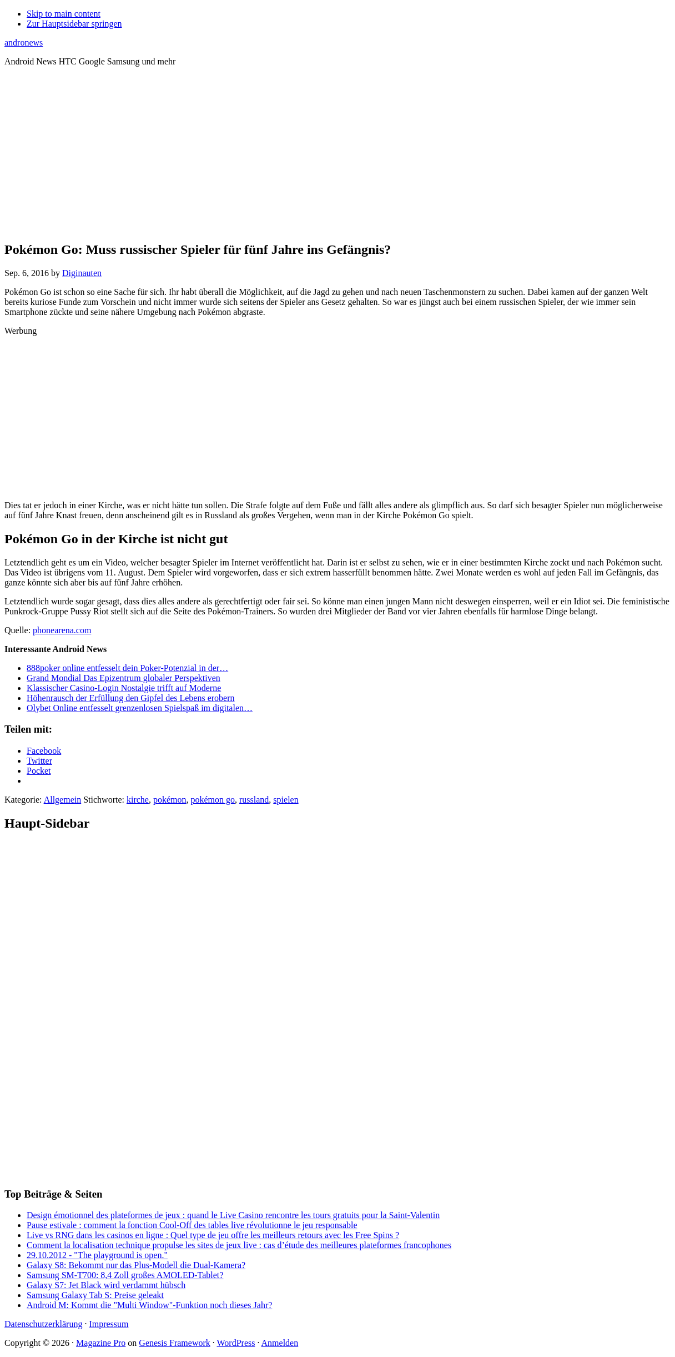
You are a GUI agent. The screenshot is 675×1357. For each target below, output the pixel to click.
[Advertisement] (337, 153)
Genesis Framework (174, 1343)
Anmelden (280, 1343)
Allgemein (63, 799)
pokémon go (212, 799)
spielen (285, 799)
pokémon (170, 799)
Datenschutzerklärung (43, 1324)
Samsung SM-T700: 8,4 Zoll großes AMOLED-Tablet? (125, 1275)
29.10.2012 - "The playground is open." (97, 1255)
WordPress (236, 1343)
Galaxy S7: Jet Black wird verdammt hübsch (106, 1285)
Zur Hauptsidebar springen (74, 23)
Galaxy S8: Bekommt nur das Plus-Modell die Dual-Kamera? (136, 1265)
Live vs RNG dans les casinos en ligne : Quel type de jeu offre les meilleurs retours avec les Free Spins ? (213, 1235)
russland (254, 799)
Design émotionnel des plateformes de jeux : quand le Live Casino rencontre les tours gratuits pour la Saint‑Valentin (233, 1215)
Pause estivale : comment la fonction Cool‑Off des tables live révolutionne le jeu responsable (192, 1225)
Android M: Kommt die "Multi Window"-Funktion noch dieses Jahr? (149, 1305)
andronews (23, 42)
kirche (138, 799)
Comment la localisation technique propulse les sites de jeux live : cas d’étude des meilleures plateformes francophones (239, 1245)
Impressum (108, 1324)
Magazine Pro (100, 1343)
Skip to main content (63, 13)
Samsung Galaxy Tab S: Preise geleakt (95, 1295)
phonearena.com (62, 630)
